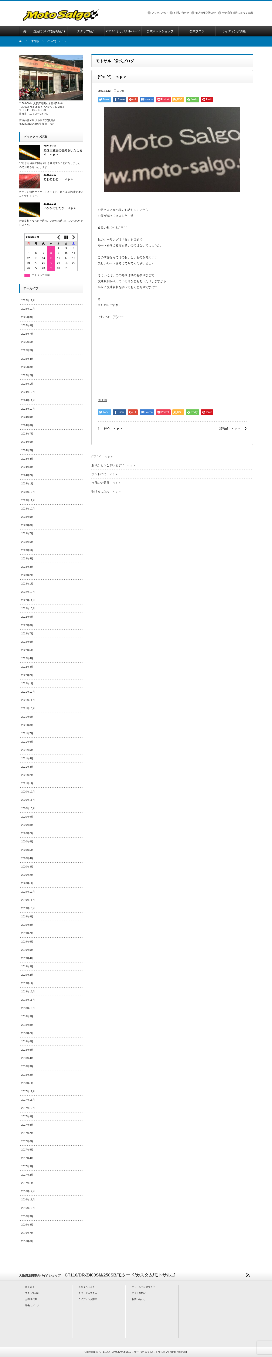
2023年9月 (27, 516)
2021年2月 (27, 775)
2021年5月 (27, 750)
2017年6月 (27, 1141)
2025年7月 (27, 333)
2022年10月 (28, 608)
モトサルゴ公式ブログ (143, 1287)
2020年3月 (27, 866)
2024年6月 (27, 441)
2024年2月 (27, 475)
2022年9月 (27, 616)
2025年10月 (28, 308)
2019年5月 (27, 949)
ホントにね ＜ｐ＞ (104, 474)
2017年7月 (27, 1133)
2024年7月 (27, 433)
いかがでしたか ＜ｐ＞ (60, 208)
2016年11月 (28, 1199)
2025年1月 (27, 383)
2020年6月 (27, 841)
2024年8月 (27, 425)
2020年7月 (27, 833)
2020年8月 (27, 825)
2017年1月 (27, 1183)
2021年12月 (28, 691)
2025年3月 (27, 367)
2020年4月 (27, 858)
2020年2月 (27, 874)
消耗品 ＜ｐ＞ (229, 428)
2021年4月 (27, 758)
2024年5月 (27, 450)
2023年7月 (27, 533)
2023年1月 (27, 583)
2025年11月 (28, 300)
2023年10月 (28, 508)
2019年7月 (27, 933)
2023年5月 (27, 550)
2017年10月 (28, 1108)
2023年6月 (27, 542)
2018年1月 (27, 1083)
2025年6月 (27, 342)
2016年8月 (27, 1224)
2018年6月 (27, 1041)
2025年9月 (27, 317)
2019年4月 (27, 958)
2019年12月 (28, 891)
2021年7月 (27, 733)
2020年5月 (27, 850)
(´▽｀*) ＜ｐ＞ (102, 456)
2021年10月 (28, 708)
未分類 (35, 41)
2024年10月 (28, 408)
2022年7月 (27, 633)
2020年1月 (27, 883)
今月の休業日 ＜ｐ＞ (106, 482)
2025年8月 (27, 325)
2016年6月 (27, 1241)
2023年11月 (28, 500)
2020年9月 (27, 816)
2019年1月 (27, 983)
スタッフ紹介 (32, 1293)
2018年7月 (27, 1033)
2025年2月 (27, 375)
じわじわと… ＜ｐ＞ (58, 179)
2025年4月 (27, 358)
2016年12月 (28, 1191)
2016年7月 (27, 1232)
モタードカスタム (87, 1293)
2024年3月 (27, 467)
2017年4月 (27, 1158)
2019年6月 (27, 941)
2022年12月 (28, 591)
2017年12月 (28, 1091)
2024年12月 (28, 392)
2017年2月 (27, 1174)
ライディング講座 (87, 1299)
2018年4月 (27, 1058)
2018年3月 (27, 1066)
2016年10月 (28, 1208)
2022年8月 (27, 625)
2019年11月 (28, 900)
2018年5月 (27, 1049)
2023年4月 (27, 558)
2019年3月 (27, 966)
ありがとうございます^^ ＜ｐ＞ (113, 465)
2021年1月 (27, 783)
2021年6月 (27, 741)
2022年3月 (27, 666)
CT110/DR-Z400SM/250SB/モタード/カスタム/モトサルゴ (132, 1351)
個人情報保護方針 (206, 12)
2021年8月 (27, 725)
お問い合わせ (181, 12)
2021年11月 (28, 700)
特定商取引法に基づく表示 (237, 12)
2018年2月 (27, 1074)
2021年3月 (27, 766)
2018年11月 (28, 999)
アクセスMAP (159, 12)
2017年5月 (27, 1149)
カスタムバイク (86, 1287)
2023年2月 (27, 575)
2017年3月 (27, 1166)
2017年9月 (27, 1116)
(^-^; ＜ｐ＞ (113, 428)
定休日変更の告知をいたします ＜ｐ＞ (63, 152)
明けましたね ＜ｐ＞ (106, 491)
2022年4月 (27, 658)
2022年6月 (27, 641)
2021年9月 (27, 716)
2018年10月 (28, 1008)
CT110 (102, 400)
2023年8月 (27, 525)
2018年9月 (27, 1016)
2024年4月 (27, 458)
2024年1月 (27, 483)
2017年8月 (27, 1124)
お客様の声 (31, 1299)
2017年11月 (28, 1099)
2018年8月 (27, 1024)
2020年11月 (28, 799)
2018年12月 (28, 991)
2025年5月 (27, 350)
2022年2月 (27, 675)
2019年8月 (27, 924)
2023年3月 (27, 566)
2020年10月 (28, 808)
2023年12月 (28, 492)
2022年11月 (28, 600)
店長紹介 (29, 1287)
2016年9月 (27, 1216)
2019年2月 (27, 974)
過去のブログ (32, 1305)
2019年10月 (28, 908)
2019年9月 (27, 916)
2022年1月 (27, 683)
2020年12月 (28, 791)
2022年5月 (27, 650)
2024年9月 (27, 417)
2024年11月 (28, 400)
